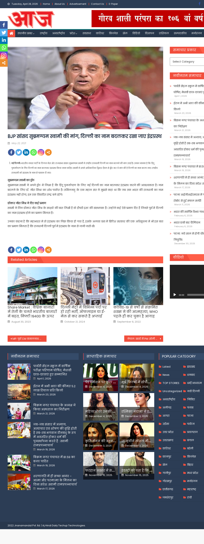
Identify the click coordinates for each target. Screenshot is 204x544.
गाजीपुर (167, 473)
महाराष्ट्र (191, 489)
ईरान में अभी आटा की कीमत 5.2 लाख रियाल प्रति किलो (54, 388)
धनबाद (191, 375)
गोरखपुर (167, 481)
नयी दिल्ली (193, 391)
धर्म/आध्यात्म (194, 383)
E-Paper (113, 4)
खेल (125, 33)
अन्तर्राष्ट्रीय (58, 33)
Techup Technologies (71, 525)
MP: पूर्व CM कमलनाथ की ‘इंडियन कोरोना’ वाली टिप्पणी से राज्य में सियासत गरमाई (30, 339)
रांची (189, 497)
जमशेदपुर (168, 497)
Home (46, 4)
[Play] (175, 295)
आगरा (166, 416)
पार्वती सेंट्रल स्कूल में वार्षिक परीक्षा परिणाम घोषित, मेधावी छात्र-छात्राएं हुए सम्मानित (52, 370)
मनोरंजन (196, 33)
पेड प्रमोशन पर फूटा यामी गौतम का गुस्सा (114, 382)
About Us (60, 4)
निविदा (191, 399)
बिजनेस (113, 33)
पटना (190, 416)
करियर (100, 33)
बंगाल (190, 440)
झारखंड (191, 367)
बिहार (190, 465)
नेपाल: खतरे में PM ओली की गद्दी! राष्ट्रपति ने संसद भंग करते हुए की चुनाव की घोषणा (145, 339)
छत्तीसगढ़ (168, 489)
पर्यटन (191, 424)
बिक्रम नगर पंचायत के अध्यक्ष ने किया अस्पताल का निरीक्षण (54, 407)
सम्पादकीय (180, 33)
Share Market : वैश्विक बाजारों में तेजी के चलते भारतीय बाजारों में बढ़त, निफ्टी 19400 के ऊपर (32, 311)
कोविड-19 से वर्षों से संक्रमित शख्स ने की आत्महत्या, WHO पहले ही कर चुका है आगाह (135, 311)
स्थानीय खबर (25, 33)
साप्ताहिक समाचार (101, 356)
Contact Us (97, 4)
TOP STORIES (171, 383)
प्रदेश (72, 33)
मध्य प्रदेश (192, 473)
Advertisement (78, 4)
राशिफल (164, 33)
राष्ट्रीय (43, 33)
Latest (167, 367)
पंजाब (190, 407)
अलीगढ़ (167, 407)
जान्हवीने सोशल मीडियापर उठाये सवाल (149, 441)
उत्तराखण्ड (168, 440)
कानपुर (167, 456)
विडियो (136, 33)
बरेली (190, 448)
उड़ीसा (166, 424)
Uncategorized (172, 391)
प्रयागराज (192, 432)
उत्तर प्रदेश (168, 432)
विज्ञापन (149, 33)
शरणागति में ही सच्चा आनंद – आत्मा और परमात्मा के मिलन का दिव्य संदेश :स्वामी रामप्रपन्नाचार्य (55, 480)
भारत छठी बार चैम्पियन (187, 222)
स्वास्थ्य (87, 33)
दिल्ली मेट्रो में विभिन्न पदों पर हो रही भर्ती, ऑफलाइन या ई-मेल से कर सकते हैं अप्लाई (84, 311)
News (166, 375)
